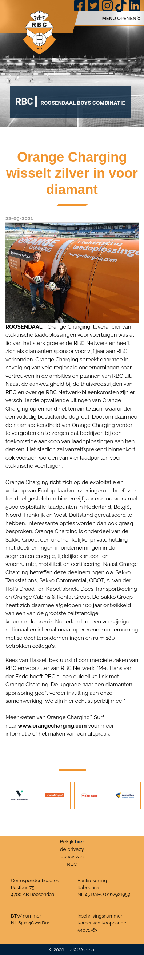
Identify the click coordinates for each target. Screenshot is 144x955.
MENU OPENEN (121, 18)
